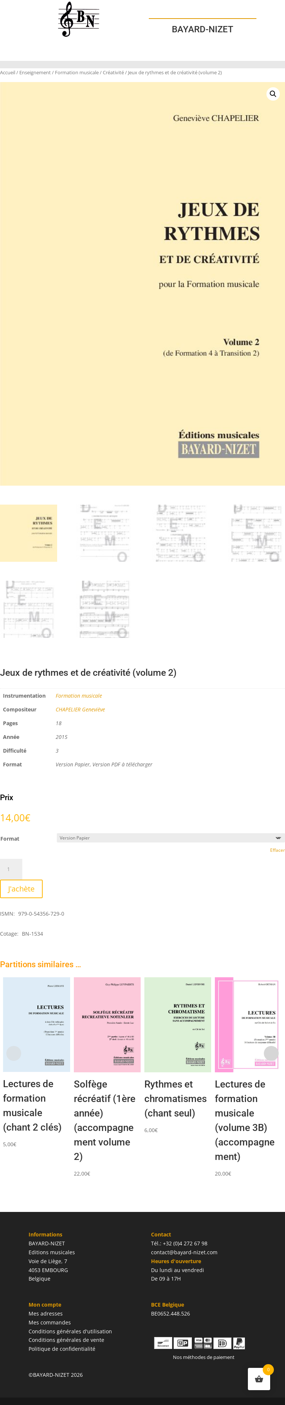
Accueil (7, 72)
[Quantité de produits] (11, 869)
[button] (273, 94)
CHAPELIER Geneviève (80, 709)
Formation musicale (77, 72)
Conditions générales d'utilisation (70, 1331)
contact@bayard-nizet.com (184, 1252)
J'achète (21, 889)
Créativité (113, 72)
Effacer (277, 850)
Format (9, 838)
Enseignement (35, 72)
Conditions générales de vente (66, 1339)
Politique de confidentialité (62, 1348)
